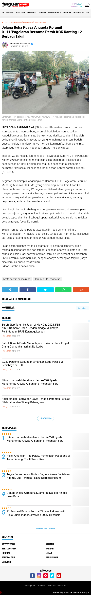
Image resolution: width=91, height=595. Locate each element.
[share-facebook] (28, 289)
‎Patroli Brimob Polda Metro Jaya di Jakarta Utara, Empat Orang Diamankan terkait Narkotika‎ (35, 345)
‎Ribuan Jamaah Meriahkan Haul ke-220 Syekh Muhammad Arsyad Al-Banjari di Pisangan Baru (30, 382)
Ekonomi (67, 13)
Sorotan (6, 561)
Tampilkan (83, 308)
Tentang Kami (30, 586)
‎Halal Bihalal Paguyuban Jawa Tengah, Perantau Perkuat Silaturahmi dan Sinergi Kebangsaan (36, 400)
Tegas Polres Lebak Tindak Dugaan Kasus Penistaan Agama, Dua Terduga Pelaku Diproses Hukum (38, 476)
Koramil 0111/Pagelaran (47, 279)
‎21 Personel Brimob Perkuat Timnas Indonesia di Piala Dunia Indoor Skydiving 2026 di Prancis (36, 513)
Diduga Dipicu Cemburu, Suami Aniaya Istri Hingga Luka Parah (37, 494)
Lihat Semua (45, 418)
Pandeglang (8, 557)
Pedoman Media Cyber (57, 586)
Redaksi (41, 586)
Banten (50, 544)
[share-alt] (10, 289)
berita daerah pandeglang (16, 279)
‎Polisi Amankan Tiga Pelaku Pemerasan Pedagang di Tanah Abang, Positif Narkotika (38, 457)
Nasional (32, 13)
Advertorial (8, 544)
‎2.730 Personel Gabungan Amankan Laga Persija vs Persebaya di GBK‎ (32, 363)
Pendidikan (79, 13)
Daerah (9, 13)
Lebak (49, 553)
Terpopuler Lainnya (45, 529)
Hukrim (42, 13)
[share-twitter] (45, 289)
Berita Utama (54, 13)
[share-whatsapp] (63, 289)
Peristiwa (20, 13)
